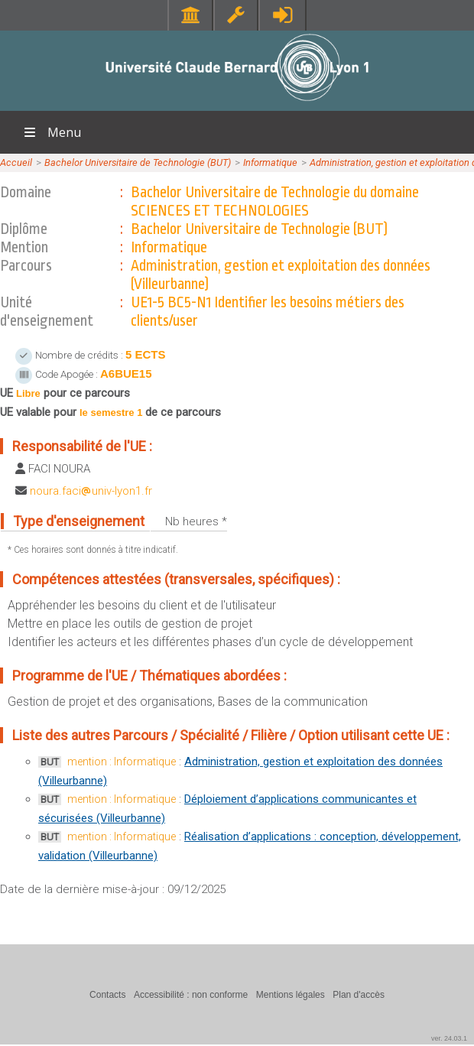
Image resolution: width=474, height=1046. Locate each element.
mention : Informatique (121, 761)
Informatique (270, 162)
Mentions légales (290, 994)
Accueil (16, 162)
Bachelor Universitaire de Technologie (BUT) (137, 162)
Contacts (107, 994)
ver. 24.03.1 (449, 1038)
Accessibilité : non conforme (191, 994)
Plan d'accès (359, 994)
